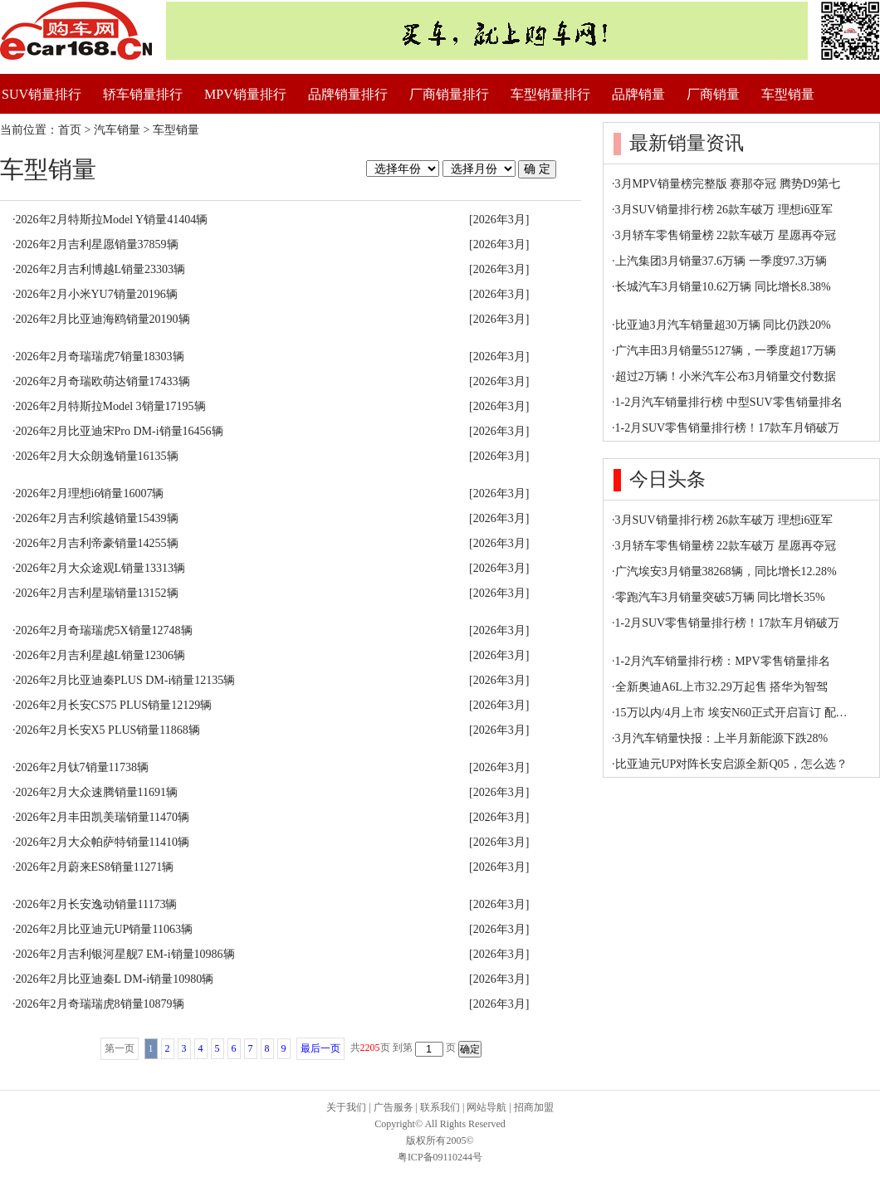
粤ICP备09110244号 (440, 1157)
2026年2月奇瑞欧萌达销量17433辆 (103, 381)
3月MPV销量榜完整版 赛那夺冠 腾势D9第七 (727, 184)
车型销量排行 (550, 94)
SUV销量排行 (41, 94)
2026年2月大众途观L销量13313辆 (101, 568)
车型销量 (787, 94)
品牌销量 (638, 94)
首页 (69, 130)
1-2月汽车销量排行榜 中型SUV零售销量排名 (729, 402)
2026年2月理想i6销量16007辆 (90, 493)
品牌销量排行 (348, 94)
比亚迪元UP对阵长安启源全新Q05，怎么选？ (731, 764)
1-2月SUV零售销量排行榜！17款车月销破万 (727, 428)
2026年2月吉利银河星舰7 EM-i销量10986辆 (125, 954)
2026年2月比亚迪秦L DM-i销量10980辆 (115, 979)
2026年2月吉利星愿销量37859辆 (97, 244)
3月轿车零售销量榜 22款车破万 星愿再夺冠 (725, 235)
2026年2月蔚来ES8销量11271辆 (95, 867)
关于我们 (346, 1107)
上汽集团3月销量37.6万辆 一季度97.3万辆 (721, 261)
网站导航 (486, 1107)
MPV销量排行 (245, 94)
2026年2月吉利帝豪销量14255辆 (97, 543)
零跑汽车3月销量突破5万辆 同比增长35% (720, 597)
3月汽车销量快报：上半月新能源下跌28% (722, 738)
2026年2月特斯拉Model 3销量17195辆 (111, 406)
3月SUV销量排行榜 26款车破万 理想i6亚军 (724, 209)
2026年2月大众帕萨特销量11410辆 (102, 842)
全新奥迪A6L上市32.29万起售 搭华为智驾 (722, 687)
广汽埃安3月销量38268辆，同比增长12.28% (726, 571)
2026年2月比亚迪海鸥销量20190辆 (103, 319)
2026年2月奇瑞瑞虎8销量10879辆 (100, 1004)
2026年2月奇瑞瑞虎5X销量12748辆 (104, 630)
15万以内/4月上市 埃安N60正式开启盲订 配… (731, 712)
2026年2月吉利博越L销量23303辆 (101, 269)
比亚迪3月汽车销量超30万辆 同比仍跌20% (723, 325)
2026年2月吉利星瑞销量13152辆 (97, 593)
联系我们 (440, 1107)
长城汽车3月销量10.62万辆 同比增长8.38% (723, 287)
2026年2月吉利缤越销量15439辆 (97, 518)
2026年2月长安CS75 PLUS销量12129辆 (114, 705)
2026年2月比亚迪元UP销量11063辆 (104, 929)
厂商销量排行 (449, 94)
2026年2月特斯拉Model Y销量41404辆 (112, 219)
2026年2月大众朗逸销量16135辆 (97, 456)
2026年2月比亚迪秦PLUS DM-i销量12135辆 (126, 680)
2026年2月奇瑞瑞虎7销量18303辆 (100, 356)
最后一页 (320, 1048)
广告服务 (393, 1107)
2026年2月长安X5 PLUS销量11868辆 (108, 730)
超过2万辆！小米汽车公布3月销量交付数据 (725, 376)
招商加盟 (534, 1107)
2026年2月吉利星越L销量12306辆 (101, 655)
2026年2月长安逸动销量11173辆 (97, 904)
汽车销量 (117, 130)
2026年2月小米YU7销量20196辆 (97, 294)
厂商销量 (713, 94)
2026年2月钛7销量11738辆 (82, 767)
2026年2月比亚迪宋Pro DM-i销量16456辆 (119, 431)
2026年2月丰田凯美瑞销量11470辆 (102, 817)
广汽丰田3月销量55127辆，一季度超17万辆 (725, 350)
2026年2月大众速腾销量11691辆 (97, 792)
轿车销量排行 (143, 94)
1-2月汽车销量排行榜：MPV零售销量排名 (722, 661)
